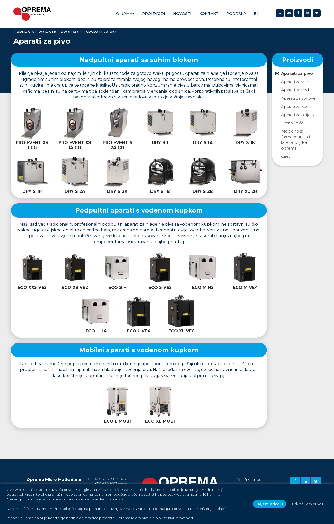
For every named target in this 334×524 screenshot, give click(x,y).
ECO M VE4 (245, 287)
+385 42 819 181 (105, 479)
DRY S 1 (160, 142)
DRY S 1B (160, 191)
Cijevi (286, 156)
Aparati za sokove (298, 98)
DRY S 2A (75, 191)
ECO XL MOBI (160, 421)
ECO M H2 (203, 287)
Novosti (182, 13)
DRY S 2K (117, 191)
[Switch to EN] (257, 14)
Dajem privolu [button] (269, 504)
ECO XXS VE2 (32, 287)
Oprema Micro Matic (35, 32)
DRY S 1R (32, 191)
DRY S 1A (203, 142)
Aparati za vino (295, 81)
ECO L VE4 (138, 331)
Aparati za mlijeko (298, 114)
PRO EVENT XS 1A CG (75, 145)
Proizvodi (153, 13)
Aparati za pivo (297, 73)
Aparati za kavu (296, 106)
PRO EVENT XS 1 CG (32, 145)
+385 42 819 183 (106, 483)
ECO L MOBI (117, 421)
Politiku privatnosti (178, 518)
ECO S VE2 (160, 287)
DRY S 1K (245, 142)
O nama (125, 13)
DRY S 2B (202, 191)
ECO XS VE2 (75, 287)
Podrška (236, 13)
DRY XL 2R (245, 191)
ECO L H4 (96, 331)
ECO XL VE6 (181, 331)
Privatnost (253, 479)
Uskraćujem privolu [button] (308, 504)
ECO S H (117, 287)
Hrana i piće (292, 122)
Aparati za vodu (296, 89)
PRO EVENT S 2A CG (117, 145)
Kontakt (208, 13)
